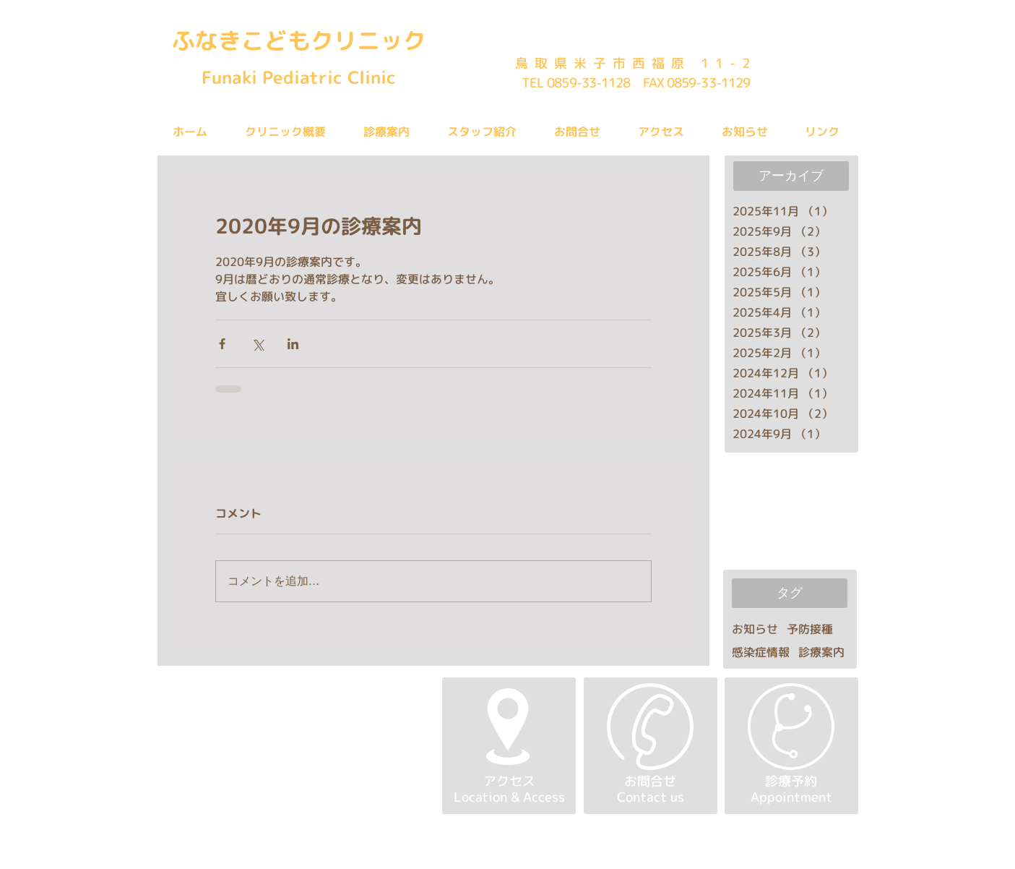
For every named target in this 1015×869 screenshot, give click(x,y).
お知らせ (755, 629)
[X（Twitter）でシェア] (257, 344)
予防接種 (810, 629)
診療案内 (821, 652)
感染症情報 (761, 652)
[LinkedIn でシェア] (293, 344)
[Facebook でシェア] (222, 344)
